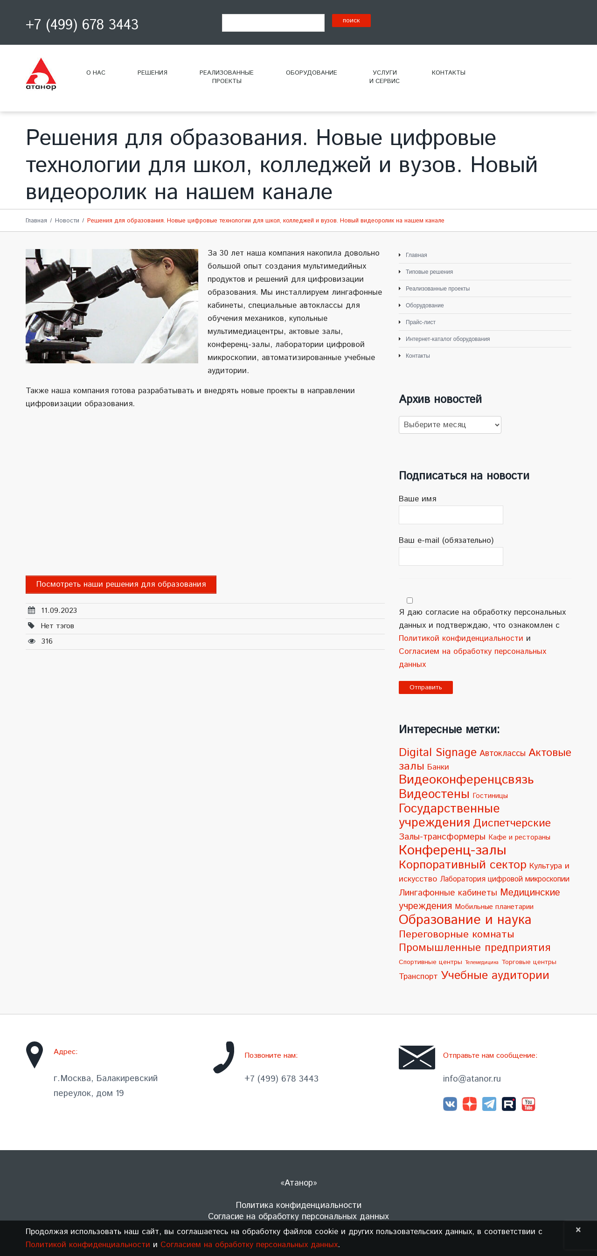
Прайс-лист (421, 322)
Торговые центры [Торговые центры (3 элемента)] (528, 962)
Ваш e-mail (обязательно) (485, 550)
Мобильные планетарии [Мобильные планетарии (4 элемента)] (494, 907)
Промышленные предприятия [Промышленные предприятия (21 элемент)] (474, 948)
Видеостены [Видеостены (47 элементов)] (434, 794)
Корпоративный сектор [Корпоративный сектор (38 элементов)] (463, 865)
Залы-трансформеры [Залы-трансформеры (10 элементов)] (442, 837)
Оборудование (311, 73)
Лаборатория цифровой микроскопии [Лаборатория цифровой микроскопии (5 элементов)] (504, 879)
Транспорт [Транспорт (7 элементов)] (418, 977)
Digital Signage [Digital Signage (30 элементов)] (438, 753)
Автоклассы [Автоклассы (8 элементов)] (502, 754)
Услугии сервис (384, 77)
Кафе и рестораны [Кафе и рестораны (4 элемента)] (519, 838)
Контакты (448, 73)
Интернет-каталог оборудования (448, 339)
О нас (95, 73)
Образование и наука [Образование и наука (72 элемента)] (465, 920)
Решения (152, 73)
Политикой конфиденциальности (461, 638)
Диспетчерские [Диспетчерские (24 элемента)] (512, 823)
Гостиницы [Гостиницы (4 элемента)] (490, 796)
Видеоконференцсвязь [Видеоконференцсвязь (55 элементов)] (466, 780)
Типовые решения (429, 272)
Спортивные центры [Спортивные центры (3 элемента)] (430, 962)
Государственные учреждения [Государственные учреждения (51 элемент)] (449, 816)
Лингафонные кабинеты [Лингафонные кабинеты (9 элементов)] (448, 893)
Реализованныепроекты (227, 77)
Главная (36, 220)
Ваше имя (485, 508)
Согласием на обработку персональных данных (249, 1244)
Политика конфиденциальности (298, 1206)
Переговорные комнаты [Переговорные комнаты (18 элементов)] (456, 934)
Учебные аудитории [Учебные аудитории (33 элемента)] (495, 975)
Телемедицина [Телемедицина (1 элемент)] (482, 962)
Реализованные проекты (438, 288)
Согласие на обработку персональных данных (298, 1217)
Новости (67, 220)
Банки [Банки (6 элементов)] (438, 767)
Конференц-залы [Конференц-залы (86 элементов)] (453, 850)
